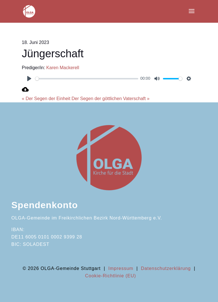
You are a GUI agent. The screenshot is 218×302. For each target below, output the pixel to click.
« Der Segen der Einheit (46, 98)
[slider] (86, 78)
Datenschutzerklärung (166, 268)
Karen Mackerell (62, 67)
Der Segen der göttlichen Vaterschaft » (111, 98)
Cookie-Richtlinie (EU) (110, 275)
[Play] (29, 78)
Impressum (120, 268)
